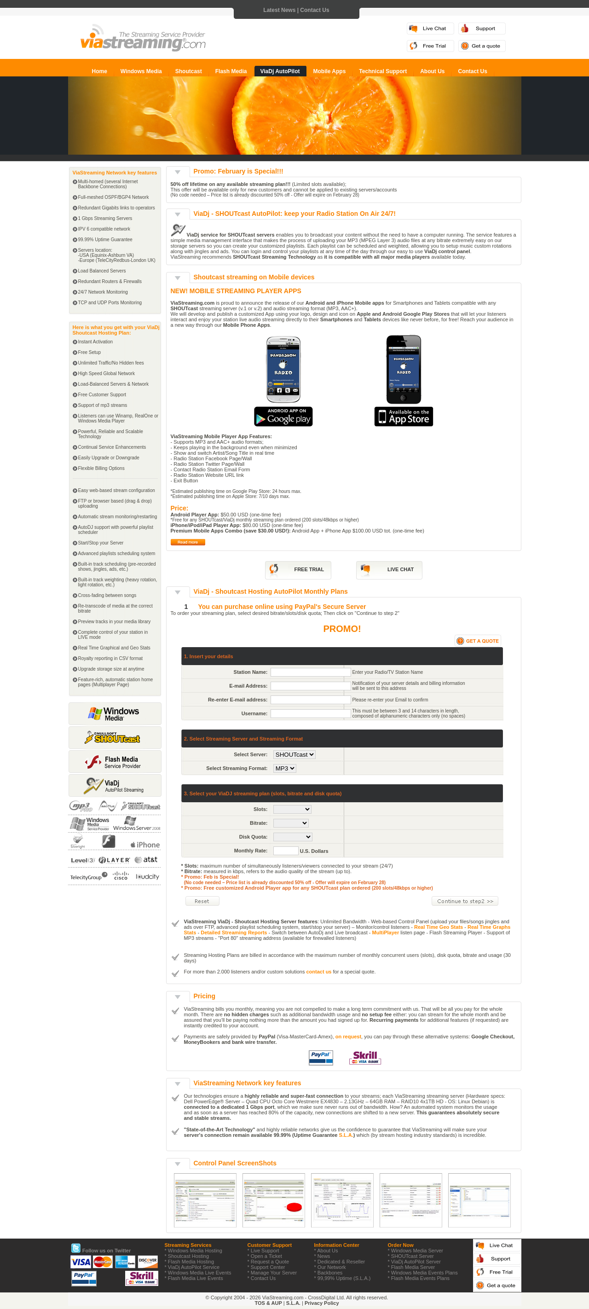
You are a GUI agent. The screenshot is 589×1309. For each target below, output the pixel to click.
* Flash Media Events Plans (419, 1278)
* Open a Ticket (265, 1256)
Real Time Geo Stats (438, 927)
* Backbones (328, 1272)
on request (348, 1036)
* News (322, 1256)
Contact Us (314, 10)
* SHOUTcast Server (411, 1256)
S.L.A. (346, 1135)
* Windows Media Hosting (193, 1250)
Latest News (279, 10)
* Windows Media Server (415, 1250)
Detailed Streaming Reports (234, 932)
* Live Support (263, 1250)
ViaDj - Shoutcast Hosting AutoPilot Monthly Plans (271, 591)
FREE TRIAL (309, 569)
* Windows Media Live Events (198, 1272)
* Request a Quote (268, 1261)
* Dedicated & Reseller (339, 1261)
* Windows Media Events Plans (423, 1272)
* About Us (326, 1250)
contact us (318, 971)
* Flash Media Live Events (194, 1278)
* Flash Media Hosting (189, 1261)
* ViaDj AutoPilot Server (414, 1261)
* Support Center (266, 1267)
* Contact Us (262, 1278)
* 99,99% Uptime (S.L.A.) (342, 1278)
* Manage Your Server (272, 1272)
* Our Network (330, 1267)
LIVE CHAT (400, 569)
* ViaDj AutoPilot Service (192, 1267)
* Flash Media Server (411, 1267)
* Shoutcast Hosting (187, 1256)
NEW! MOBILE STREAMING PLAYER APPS (236, 291)
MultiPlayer (385, 932)
